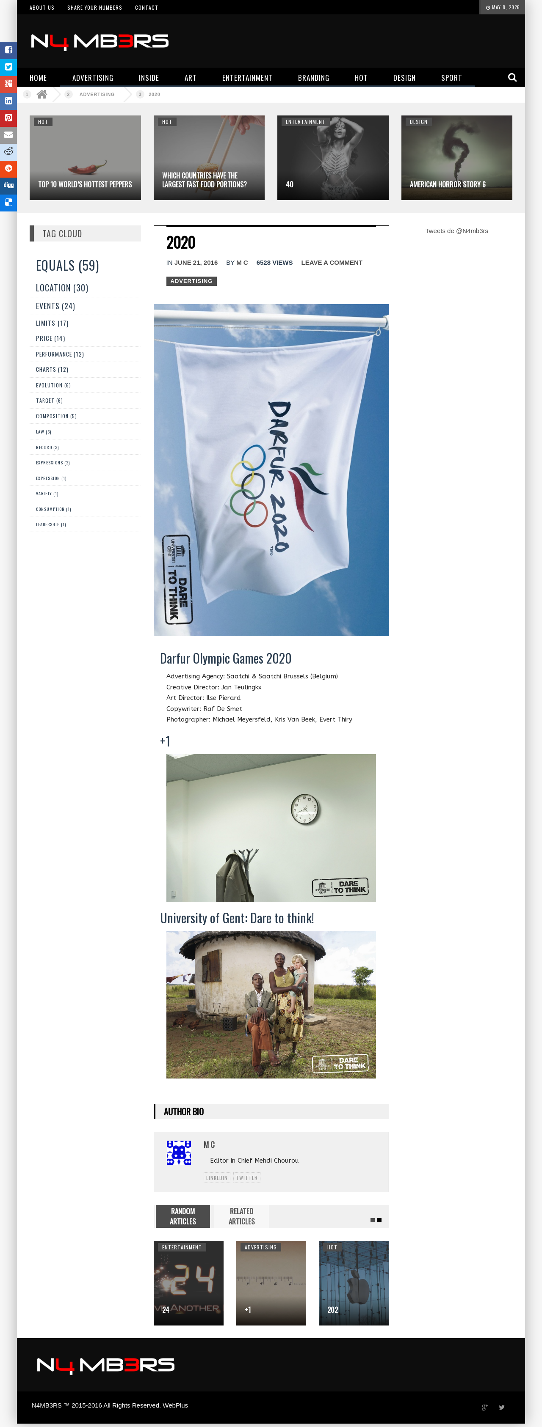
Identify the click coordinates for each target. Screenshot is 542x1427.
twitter (247, 1177)
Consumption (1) (53, 509)
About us (42, 7)
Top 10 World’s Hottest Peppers (85, 184)
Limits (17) (52, 322)
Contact (146, 7)
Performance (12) (60, 354)
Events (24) (55, 305)
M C (242, 262)
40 (289, 184)
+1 (248, 1310)
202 (332, 1310)
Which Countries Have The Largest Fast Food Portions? (204, 179)
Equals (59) (67, 264)
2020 (154, 94)
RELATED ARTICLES (242, 1216)
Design (419, 121)
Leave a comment (331, 262)
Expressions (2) (53, 462)
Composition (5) (56, 416)
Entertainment (306, 121)
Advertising (97, 94)
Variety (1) (47, 493)
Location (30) (62, 287)
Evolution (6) (53, 385)
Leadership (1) (51, 524)
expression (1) (51, 478)
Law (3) (43, 431)
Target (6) (49, 400)
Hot (43, 121)
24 (165, 1310)
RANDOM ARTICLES (183, 1216)
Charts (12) (52, 369)
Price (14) (50, 338)
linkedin (217, 1177)
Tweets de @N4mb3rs (456, 230)
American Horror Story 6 (448, 184)
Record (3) (47, 447)
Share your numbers (94, 7)
